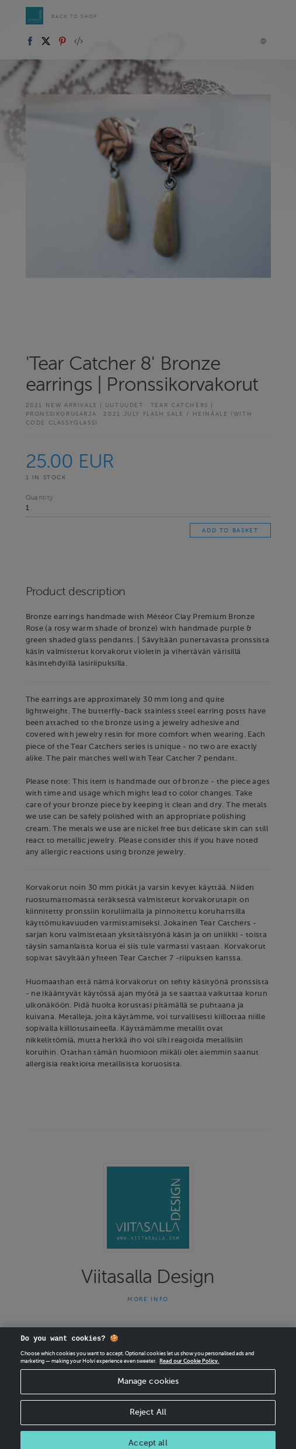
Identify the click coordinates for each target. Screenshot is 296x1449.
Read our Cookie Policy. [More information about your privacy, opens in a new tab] (189, 1366)
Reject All (148, 1416)
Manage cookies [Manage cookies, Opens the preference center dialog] (148, 1385)
